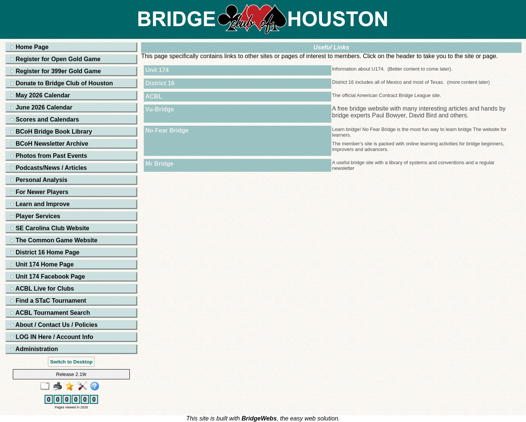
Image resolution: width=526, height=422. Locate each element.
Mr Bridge (159, 163)
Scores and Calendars (44, 119)
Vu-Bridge (159, 109)
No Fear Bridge (167, 130)
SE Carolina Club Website (49, 228)
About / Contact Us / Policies (54, 325)
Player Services (35, 216)
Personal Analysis (39, 180)
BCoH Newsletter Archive (49, 143)
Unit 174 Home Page (42, 264)
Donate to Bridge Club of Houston (61, 83)
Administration (34, 349)
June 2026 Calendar (41, 107)
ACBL (153, 96)
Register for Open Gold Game (55, 59)
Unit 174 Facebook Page (47, 276)
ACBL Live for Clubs (42, 288)
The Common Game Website (53, 240)
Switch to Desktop (71, 362)
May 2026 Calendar (40, 95)
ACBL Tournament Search (50, 313)
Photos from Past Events (48, 155)
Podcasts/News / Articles (48, 168)
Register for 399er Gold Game (55, 71)
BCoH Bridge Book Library (51, 131)
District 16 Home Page (44, 252)
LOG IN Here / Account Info (51, 337)
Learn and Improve (40, 204)
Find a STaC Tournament (48, 300)
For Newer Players (39, 192)
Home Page (29, 47)
